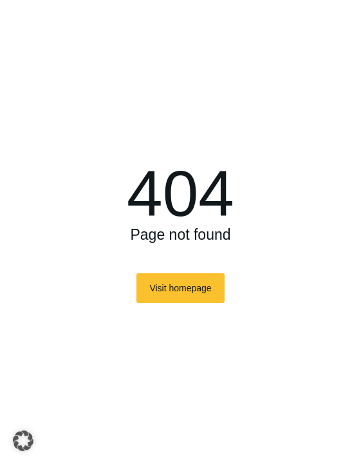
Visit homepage (180, 288)
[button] (23, 441)
